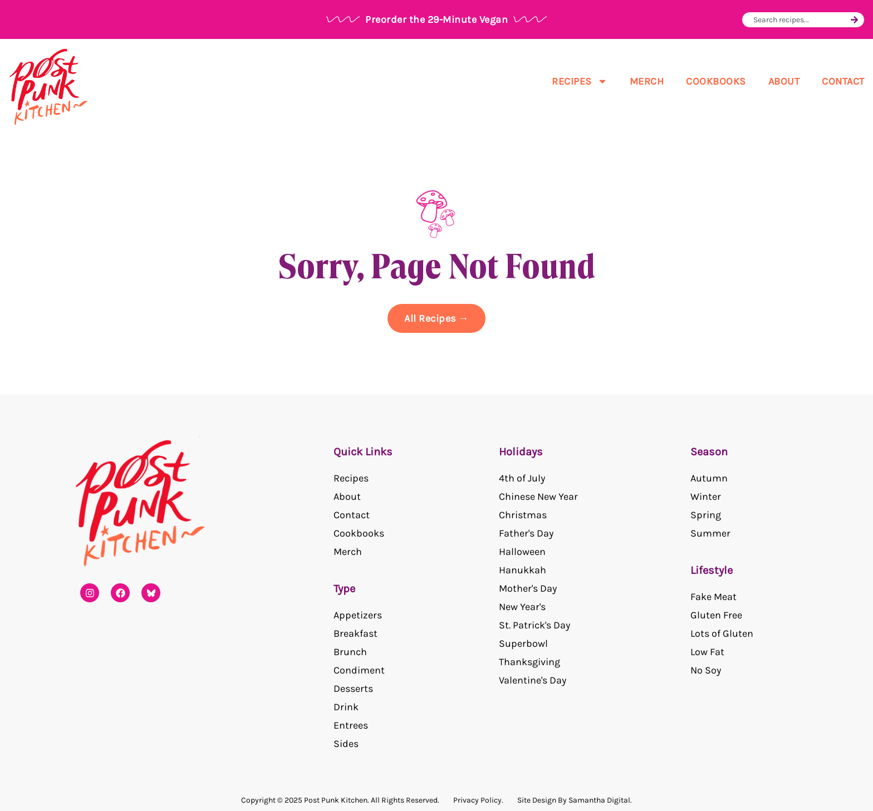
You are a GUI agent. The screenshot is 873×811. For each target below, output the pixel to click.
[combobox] (800, 19)
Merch (647, 81)
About (784, 81)
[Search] (854, 19)
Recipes (579, 81)
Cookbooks (716, 81)
